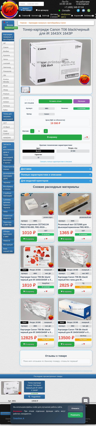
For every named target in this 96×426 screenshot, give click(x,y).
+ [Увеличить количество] (45, 131)
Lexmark (6, 63)
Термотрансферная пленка (8, 168)
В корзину (28, 239)
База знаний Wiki (8, 250)
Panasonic (7, 71)
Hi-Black (6, 127)
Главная (23, 15)
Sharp (5, 90)
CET (5, 123)
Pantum (6, 94)
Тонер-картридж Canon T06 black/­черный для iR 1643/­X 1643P (34, 386)
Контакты (33, 15)
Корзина (76, 15)
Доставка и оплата (52, 15)
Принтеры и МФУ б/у (7, 223)
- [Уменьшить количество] (32, 131)
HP (4, 43)
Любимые (86, 15)
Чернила (6, 182)
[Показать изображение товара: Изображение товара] (25, 90)
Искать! (26, 8)
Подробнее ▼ (18, 418)
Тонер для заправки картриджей (8, 116)
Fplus (5, 110)
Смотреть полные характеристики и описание (56, 162)
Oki (4, 75)
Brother (6, 51)
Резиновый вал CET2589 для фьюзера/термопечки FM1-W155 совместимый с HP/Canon (74, 227)
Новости (6, 241)
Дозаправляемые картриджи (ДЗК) (8, 175)
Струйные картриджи (7, 194)
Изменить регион (11, 28)
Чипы (5, 212)
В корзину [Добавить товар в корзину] (52, 137)
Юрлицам (81, 101)
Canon (5, 47)
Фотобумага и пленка (8, 187)
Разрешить (75, 415)
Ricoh (5, 86)
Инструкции (8, 245)
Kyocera (6, 55)
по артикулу (42, 10)
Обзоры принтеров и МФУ (7, 234)
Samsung (7, 67)
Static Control (6, 132)
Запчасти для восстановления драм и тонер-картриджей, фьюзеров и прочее (8, 153)
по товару (26, 10)
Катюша (6, 106)
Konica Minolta (6, 80)
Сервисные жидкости (7, 217)
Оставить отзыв (55, 101)
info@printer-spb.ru (64, 15)
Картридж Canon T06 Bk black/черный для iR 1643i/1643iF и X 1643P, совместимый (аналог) (35, 280)
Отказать (75, 408)
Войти (43, 15)
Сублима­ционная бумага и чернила (7, 204)
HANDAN (7, 138)
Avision (6, 102)
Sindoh (6, 98)
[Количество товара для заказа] (39, 131)
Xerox (5, 59)
